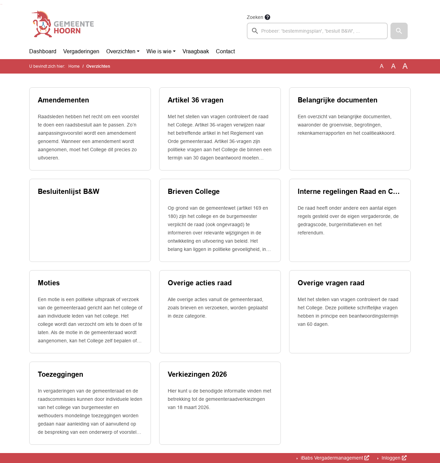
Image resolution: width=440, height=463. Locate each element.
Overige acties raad (200, 283)
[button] (399, 31)
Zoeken (255, 17)
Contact (225, 51)
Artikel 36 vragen (195, 100)
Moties (49, 283)
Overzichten (120, 51)
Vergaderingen (81, 51)
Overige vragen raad (331, 283)
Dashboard (42, 51)
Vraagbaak (196, 51)
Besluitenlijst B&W (68, 191)
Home (74, 66)
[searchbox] (317, 31)
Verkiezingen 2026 (197, 374)
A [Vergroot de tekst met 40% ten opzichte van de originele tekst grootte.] (405, 66)
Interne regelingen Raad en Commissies (350, 191)
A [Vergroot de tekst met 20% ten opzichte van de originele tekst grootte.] (393, 66)
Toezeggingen (60, 374)
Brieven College (194, 191)
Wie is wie (159, 51)
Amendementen (63, 100)
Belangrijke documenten (337, 100)
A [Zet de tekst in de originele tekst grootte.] (382, 66)
